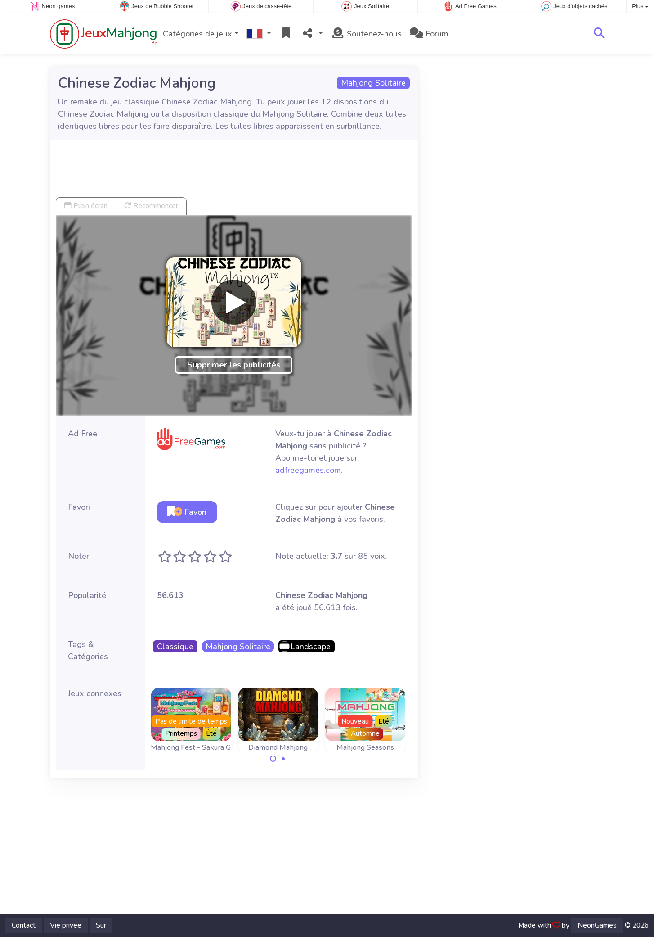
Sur (101, 925)
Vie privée (65, 925)
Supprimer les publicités (233, 364)
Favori (186, 512)
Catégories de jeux (197, 33)
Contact (24, 925)
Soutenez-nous (366, 33)
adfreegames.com (308, 470)
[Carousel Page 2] (283, 759)
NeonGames (597, 925)
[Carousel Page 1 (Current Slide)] (273, 759)
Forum (429, 33)
